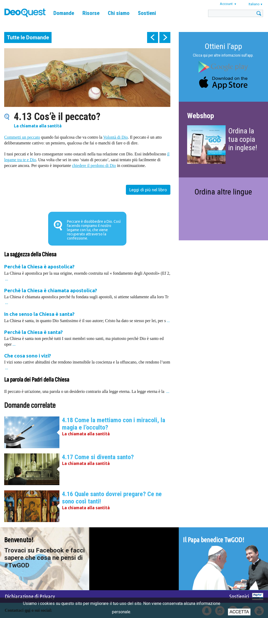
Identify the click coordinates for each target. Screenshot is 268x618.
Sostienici (239, 596)
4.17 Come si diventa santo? (98, 457)
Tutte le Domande (28, 37)
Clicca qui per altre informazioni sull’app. (223, 55)
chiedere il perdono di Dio (94, 165)
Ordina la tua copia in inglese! (242, 139)
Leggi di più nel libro (148, 189)
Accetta (239, 612)
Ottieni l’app (223, 46)
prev (152, 37)
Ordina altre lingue (223, 191)
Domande (63, 13)
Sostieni (147, 13)
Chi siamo (119, 13)
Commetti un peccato (22, 137)
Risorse (90, 13)
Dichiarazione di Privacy (30, 596)
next (164, 37)
